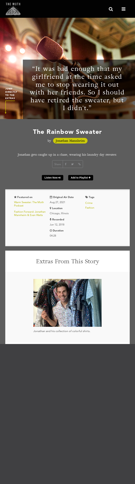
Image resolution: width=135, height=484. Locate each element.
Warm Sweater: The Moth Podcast (29, 203)
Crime (88, 203)
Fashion (89, 207)
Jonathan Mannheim (70, 141)
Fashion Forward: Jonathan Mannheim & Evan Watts (30, 213)
